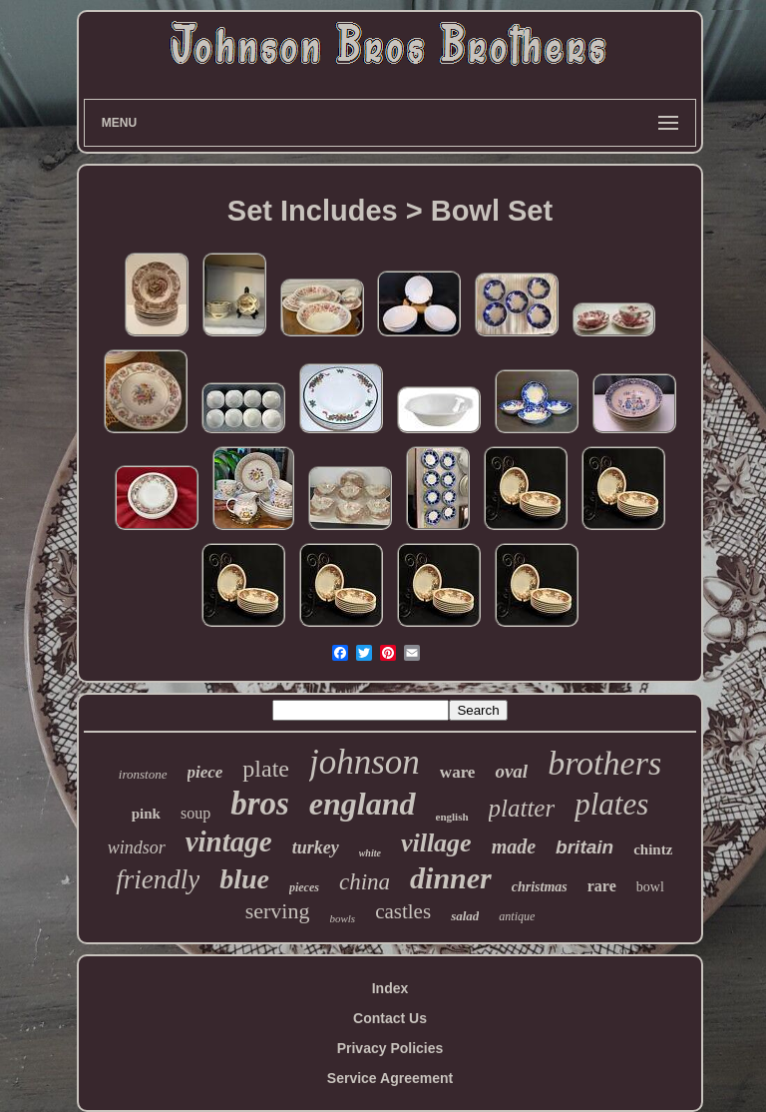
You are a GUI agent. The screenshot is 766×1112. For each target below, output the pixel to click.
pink (146, 814)
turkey (315, 847)
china (364, 881)
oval (511, 771)
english (452, 817)
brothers (604, 763)
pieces (304, 887)
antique (517, 916)
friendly (157, 879)
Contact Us (390, 1018)
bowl (650, 886)
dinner (451, 877)
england (362, 804)
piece (205, 772)
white (370, 852)
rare (601, 885)
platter (522, 808)
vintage (229, 841)
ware (458, 772)
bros (259, 804)
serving (277, 910)
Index (390, 988)
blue (244, 878)
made (514, 846)
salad (465, 915)
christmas (540, 886)
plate (265, 769)
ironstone (143, 774)
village (436, 843)
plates (611, 804)
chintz (652, 849)
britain (584, 846)
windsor (137, 847)
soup (195, 813)
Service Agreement (390, 1078)
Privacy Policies (390, 1048)
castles (403, 911)
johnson (364, 762)
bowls (342, 918)
